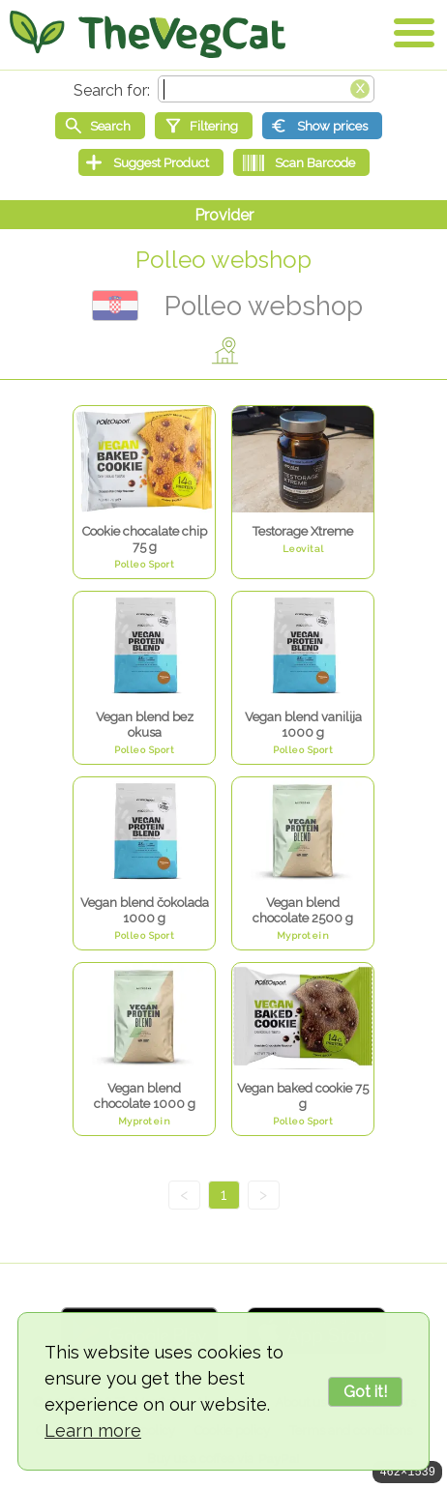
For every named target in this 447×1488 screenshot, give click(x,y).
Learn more (93, 1430)
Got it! (365, 1392)
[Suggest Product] (151, 162)
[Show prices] (322, 125)
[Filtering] (204, 125)
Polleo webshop (223, 260)
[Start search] (100, 125)
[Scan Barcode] (301, 162)
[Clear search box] (360, 87)
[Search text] (266, 88)
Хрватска (115, 305)
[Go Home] (147, 34)
